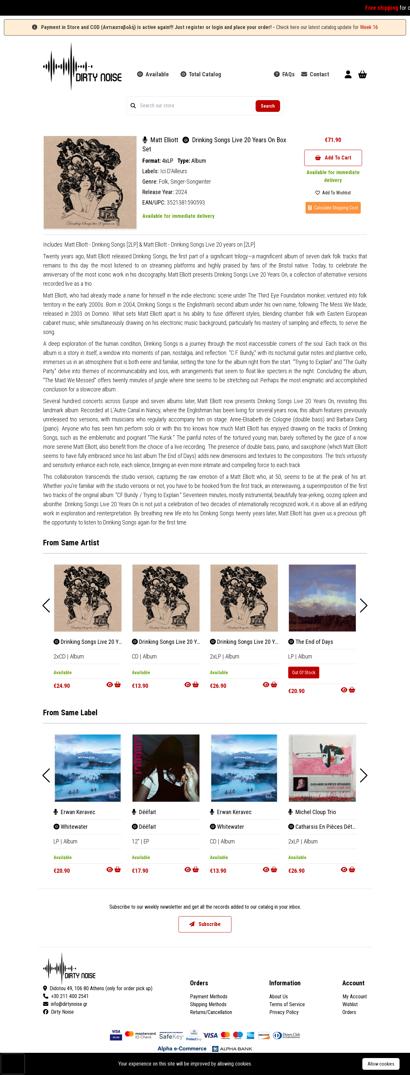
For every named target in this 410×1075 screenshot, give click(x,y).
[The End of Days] (322, 598)
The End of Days (310, 641)
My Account (354, 996)
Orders (349, 1012)
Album (198, 160)
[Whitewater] (88, 768)
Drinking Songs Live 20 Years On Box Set (105, 641)
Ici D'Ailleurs (173, 171)
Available (153, 74)
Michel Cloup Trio (312, 812)
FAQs (284, 74)
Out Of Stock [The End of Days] (303, 672)
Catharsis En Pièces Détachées (329, 826)
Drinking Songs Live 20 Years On (173, 641)
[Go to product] (114, 684)
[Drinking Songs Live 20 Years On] (166, 598)
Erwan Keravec (74, 812)
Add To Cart (333, 158)
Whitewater (71, 826)
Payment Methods (209, 996)
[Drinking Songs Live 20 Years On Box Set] (88, 598)
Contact (315, 74)
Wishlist (350, 1004)
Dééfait (144, 812)
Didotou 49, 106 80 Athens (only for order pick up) (97, 988)
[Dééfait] (166, 768)
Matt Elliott (161, 140)
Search (268, 106)
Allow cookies (381, 1064)
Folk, (164, 181)
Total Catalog (201, 74)
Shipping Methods (208, 1004)
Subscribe (205, 924)
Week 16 (369, 27)
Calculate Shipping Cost (333, 207)
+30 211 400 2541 (66, 996)
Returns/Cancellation (211, 1012)
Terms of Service (287, 1004)
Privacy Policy (284, 1012)
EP (146, 841)
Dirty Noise (58, 1012)
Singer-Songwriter (190, 181)
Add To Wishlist (333, 192)
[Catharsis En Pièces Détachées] (322, 768)
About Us (278, 996)
